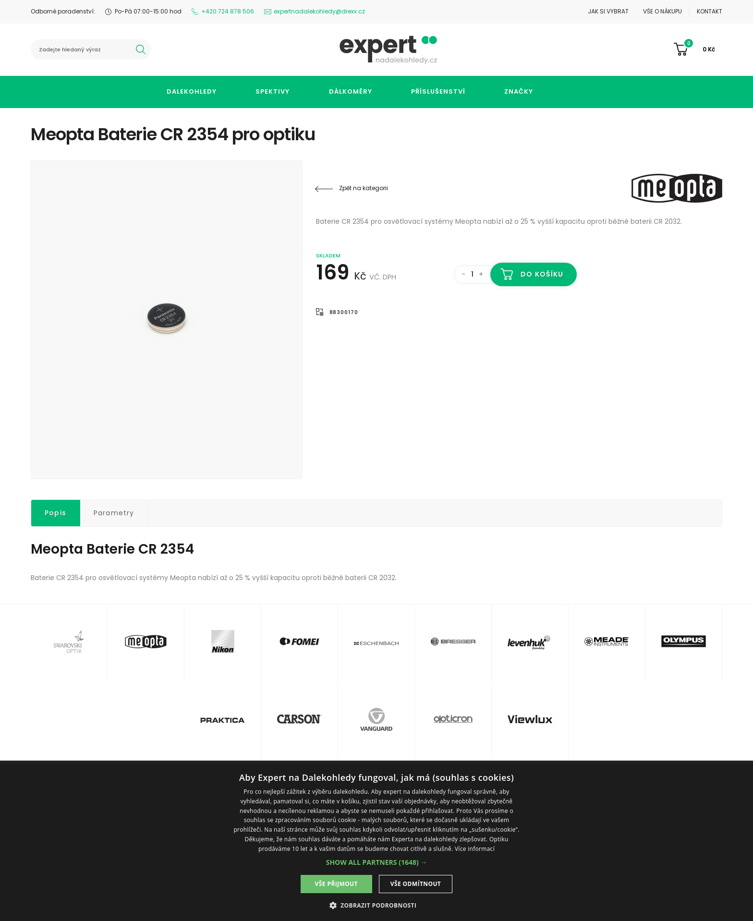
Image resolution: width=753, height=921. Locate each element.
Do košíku (542, 274)
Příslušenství (438, 91)
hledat (141, 49)
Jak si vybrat (608, 11)
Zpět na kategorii (363, 188)
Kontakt (709, 11)
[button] (376, 862)
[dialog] (376, 842)
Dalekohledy (192, 91)
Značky (518, 91)
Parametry (114, 513)
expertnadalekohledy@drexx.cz (319, 11)
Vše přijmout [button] (336, 884)
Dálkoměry (350, 91)
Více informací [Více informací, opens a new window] (475, 849)
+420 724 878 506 (227, 11)
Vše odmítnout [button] (415, 884)
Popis (55, 513)
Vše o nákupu (662, 11)
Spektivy (272, 91)
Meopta (664, 188)
